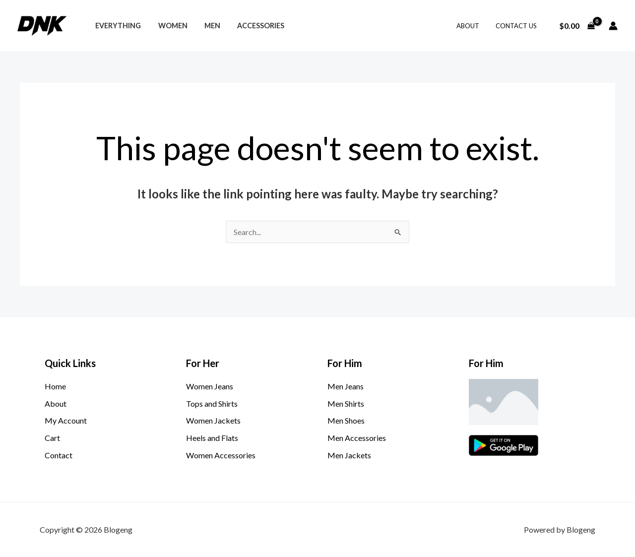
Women (168, 25)
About (472, 26)
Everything (116, 25)
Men (205, 25)
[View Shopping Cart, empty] (577, 26)
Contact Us (517, 26)
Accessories (251, 25)
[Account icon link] (613, 25)
